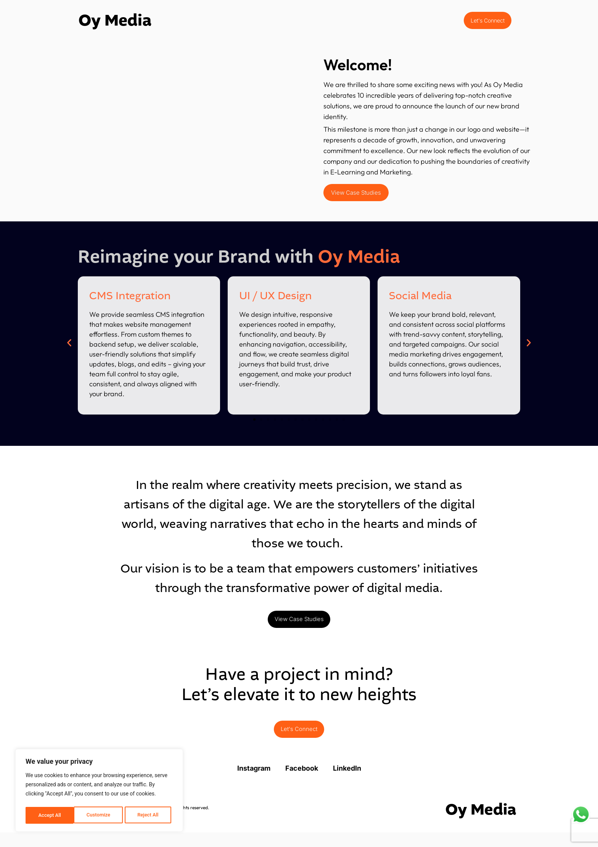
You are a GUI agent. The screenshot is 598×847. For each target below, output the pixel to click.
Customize (50, 815)
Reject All (99, 815)
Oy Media (115, 23)
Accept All (149, 815)
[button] (69, 347)
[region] (99, 792)
